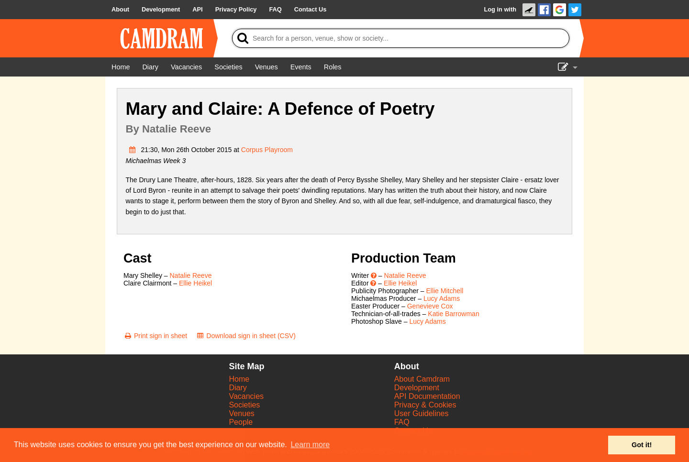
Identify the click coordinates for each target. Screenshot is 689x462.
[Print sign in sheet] (155, 336)
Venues (241, 413)
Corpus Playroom (267, 150)
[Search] (401, 38)
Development (416, 388)
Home (239, 379)
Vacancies (246, 396)
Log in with (500, 9)
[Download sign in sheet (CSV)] (246, 336)
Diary (237, 388)
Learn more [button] (310, 444)
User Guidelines (421, 413)
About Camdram (422, 379)
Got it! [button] (642, 445)
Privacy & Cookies (425, 405)
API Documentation (427, 396)
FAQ (402, 422)
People (241, 422)
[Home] (120, 67)
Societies (244, 405)
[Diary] (150, 67)
